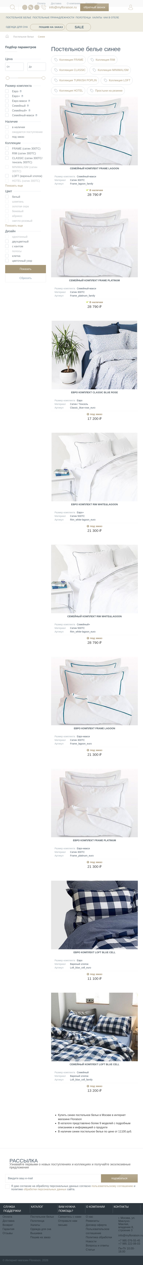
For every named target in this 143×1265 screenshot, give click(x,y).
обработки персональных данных (45, 1189)
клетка (16, 256)
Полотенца (83, 17)
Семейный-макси (23, 115)
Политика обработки (99, 1237)
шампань (18, 201)
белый (16, 196)
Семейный (19, 105)
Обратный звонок (94, 7)
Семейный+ (19, 110)
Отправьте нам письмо (67, 1222)
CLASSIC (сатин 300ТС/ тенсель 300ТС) (27, 160)
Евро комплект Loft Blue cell (94, 952)
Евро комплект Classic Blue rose (94, 392)
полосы (17, 251)
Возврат (8, 1224)
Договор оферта (96, 1224)
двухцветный (20, 241)
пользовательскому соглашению (112, 1186)
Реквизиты (92, 1220)
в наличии (18, 127)
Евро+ (16, 96)
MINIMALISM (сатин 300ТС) (24, 169)
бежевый (17, 211)
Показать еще (14, 185)
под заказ (18, 136)
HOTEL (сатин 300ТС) (26, 180)
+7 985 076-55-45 (129, 1240)
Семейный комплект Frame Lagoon (94, 168)
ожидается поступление (27, 132)
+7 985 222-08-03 (129, 1243)
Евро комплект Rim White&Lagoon (94, 504)
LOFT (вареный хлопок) (27, 176)
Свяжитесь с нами (69, 1216)
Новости (91, 1241)
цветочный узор (22, 260)
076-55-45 (43, 7)
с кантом (17, 246)
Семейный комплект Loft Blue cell (94, 1064)
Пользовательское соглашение (97, 1231)
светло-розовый (22, 220)
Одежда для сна (17, 27)
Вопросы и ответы (97, 1245)
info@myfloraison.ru (63, 7)
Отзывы (8, 1233)
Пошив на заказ (51, 27)
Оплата (7, 1216)
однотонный (19, 236)
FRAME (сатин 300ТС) (26, 148)
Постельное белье (18, 17)
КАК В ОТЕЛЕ (111, 17)
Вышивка (36, 1233)
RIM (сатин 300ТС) (24, 153)
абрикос (17, 216)
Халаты (97, 17)
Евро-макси (19, 100)
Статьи (90, 1249)
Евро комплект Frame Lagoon (94, 728)
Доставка (8, 1220)
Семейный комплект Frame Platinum (94, 280)
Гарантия (8, 1229)
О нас (89, 1216)
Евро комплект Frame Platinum (94, 840)
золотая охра (20, 206)
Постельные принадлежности (53, 17)
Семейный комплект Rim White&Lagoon (94, 616)
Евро (15, 91)
